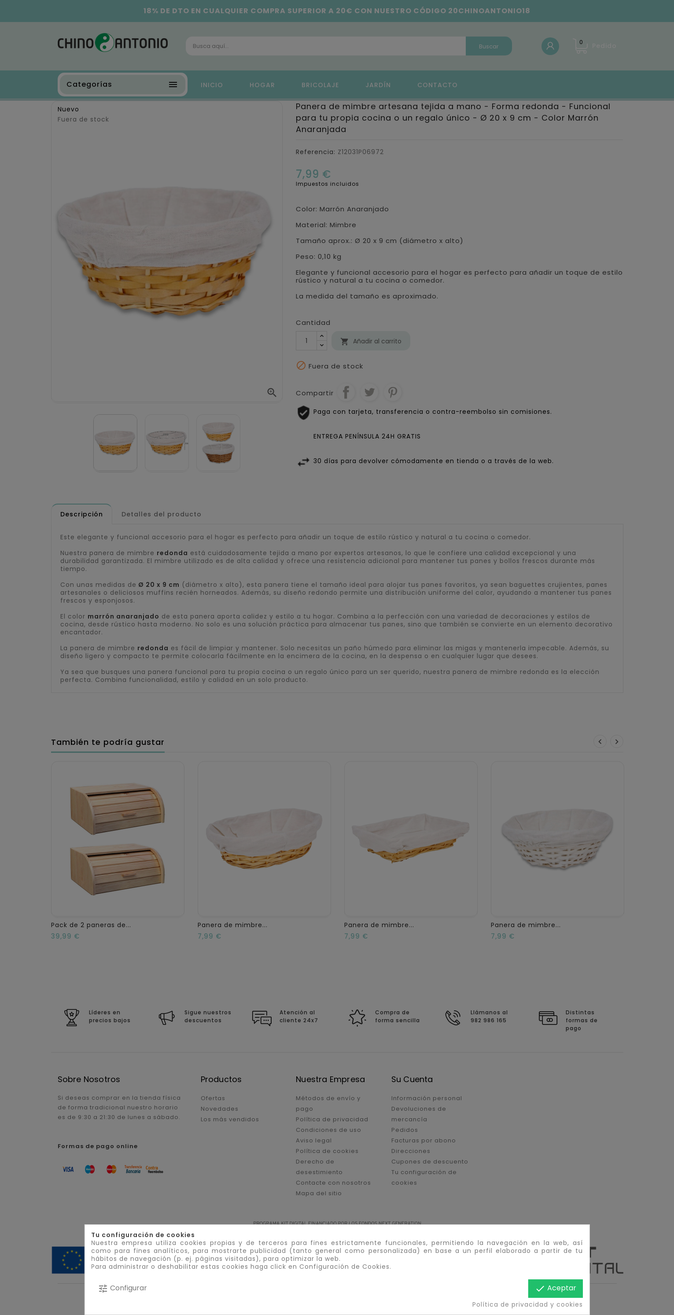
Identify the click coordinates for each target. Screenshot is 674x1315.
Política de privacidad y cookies (527, 1304)
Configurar (122, 1288)
